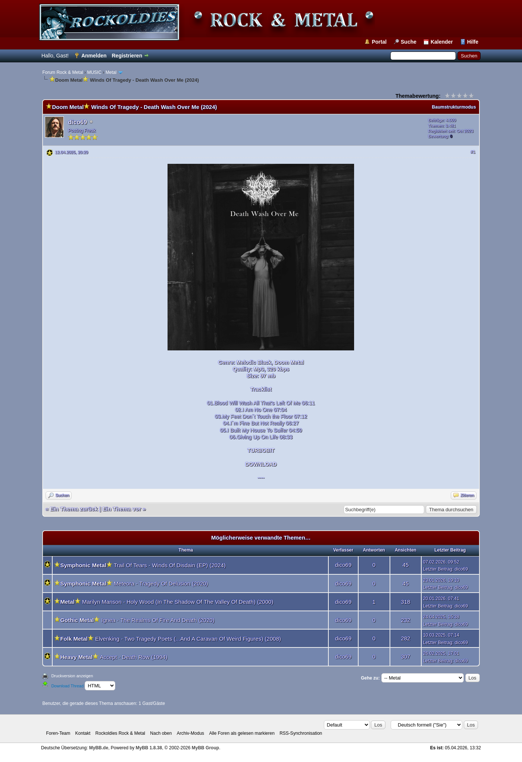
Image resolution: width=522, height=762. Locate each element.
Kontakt (83, 733)
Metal (111, 72)
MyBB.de (98, 747)
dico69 (77, 122)
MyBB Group (205, 747)
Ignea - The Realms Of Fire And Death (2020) (158, 620)
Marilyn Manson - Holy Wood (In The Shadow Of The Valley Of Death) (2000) (177, 602)
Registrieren (127, 56)
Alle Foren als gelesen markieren (241, 733)
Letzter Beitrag (437, 569)
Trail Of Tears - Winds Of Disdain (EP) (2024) (170, 565)
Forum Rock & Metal (62, 72)
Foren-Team (58, 733)
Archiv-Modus (190, 733)
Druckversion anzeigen (72, 676)
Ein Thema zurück (74, 509)
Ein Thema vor (122, 509)
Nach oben (161, 733)
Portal (379, 42)
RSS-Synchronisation (300, 733)
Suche (408, 42)
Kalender (442, 42)
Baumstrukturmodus (454, 107)
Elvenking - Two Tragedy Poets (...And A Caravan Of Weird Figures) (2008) (188, 638)
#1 (473, 152)
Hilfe (472, 42)
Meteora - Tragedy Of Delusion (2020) (161, 583)
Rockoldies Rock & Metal (120, 733)
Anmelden (94, 56)
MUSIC (94, 72)
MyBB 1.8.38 (149, 747)
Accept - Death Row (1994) (133, 657)
